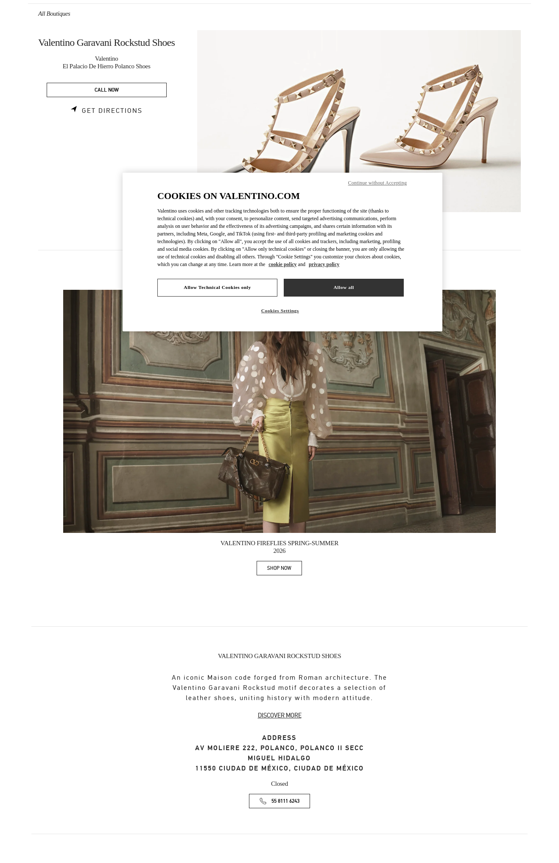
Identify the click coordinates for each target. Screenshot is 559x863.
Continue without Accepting (377, 183)
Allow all (343, 287)
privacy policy (324, 264)
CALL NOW (107, 90)
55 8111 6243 (285, 801)
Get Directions (112, 110)
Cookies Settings (280, 310)
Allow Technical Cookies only (217, 287)
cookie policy (282, 264)
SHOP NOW (284, 569)
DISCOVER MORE (280, 715)
